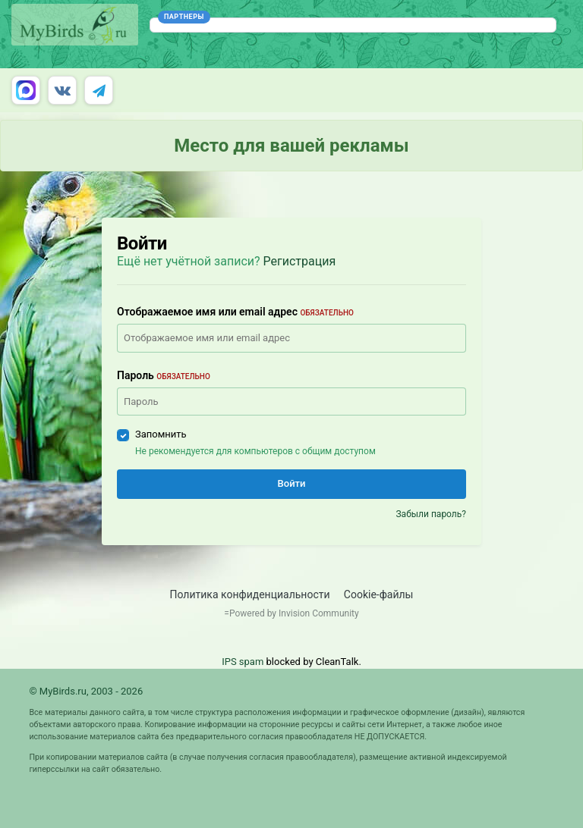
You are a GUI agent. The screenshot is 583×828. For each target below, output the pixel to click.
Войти (292, 483)
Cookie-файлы (379, 594)
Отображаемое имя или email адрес (235, 312)
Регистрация (299, 261)
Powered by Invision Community (294, 613)
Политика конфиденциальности (250, 594)
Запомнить (161, 434)
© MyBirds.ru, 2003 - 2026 (86, 691)
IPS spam (242, 661)
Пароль (163, 375)
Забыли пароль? (430, 514)
